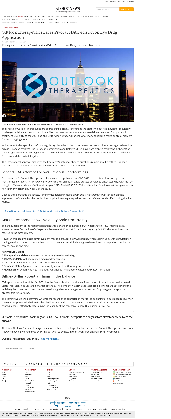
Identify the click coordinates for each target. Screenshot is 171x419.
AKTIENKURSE (12, 17)
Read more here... (49, 338)
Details (96, 415)
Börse (28, 23)
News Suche (125, 9)
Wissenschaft (29, 381)
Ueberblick (35, 23)
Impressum (35, 409)
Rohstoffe (50, 376)
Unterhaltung (29, 387)
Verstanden (104, 415)
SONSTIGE (104, 17)
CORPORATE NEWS (35, 19)
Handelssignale (52, 381)
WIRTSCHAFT (28, 17)
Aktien (49, 383)
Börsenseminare (52, 389)
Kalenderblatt (30, 392)
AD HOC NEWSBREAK (76, 372)
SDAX (4, 379)
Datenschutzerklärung (52, 409)
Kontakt (72, 381)
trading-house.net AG (98, 372)
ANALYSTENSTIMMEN (23, 19)
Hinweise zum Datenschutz (75, 409)
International (29, 389)
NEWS (4, 17)
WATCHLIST (130, 2)
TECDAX (4, 376)
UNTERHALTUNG (53, 17)
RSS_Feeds (72, 379)
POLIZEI (84, 17)
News (17, 409)
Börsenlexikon (10, 364)
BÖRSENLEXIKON (115, 2)
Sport (27, 379)
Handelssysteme (53, 379)
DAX (3, 372)
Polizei (27, 385)
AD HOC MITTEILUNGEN (8, 19)
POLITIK (37, 17)
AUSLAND (76, 17)
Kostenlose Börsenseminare (96, 375)
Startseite (21, 23)
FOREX (49, 374)
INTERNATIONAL (94, 17)
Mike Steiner (104, 409)
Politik (27, 376)
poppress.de (95, 381)
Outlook (5, 28)
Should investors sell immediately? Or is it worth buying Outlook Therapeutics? (44, 211)
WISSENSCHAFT (66, 17)
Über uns (92, 409)
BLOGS (106, 2)
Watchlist (72, 374)
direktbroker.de (96, 379)
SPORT (44, 17)
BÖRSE (20, 17)
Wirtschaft (28, 374)
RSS (123, 2)
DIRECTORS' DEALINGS (48, 19)
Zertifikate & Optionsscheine (52, 386)
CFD (48, 372)
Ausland (28, 383)
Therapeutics (13, 28)
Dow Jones (5, 381)
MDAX (4, 374)
